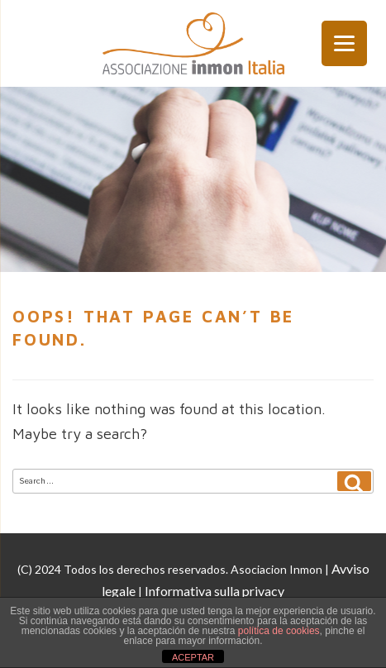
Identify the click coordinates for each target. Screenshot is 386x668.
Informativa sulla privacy (214, 591)
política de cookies (279, 631)
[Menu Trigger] (344, 43)
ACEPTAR (193, 657)
